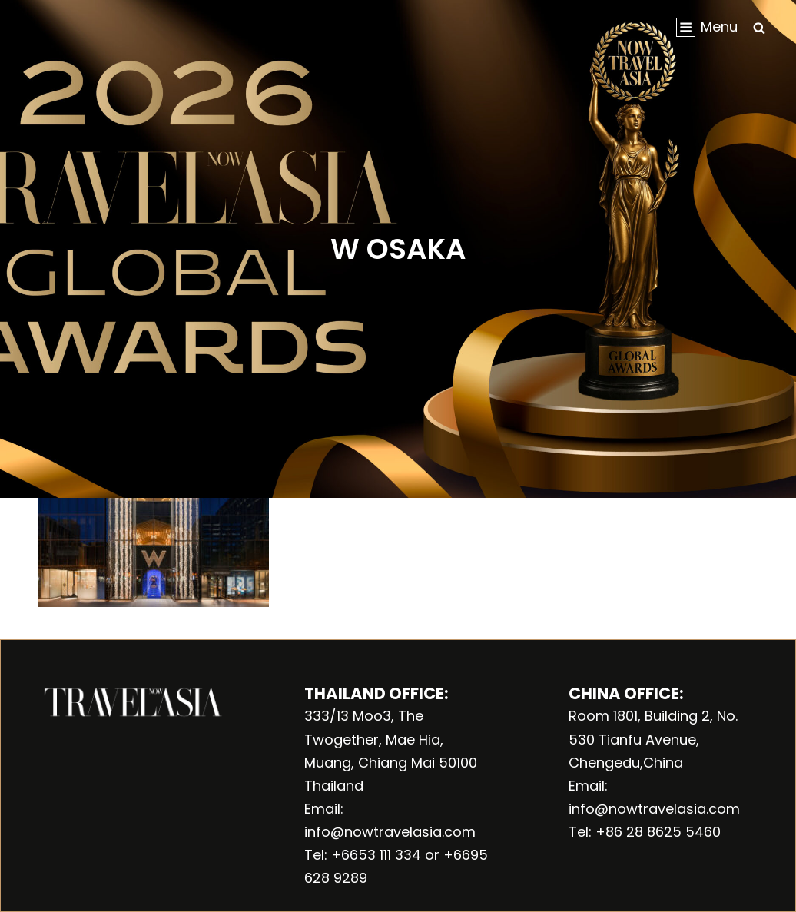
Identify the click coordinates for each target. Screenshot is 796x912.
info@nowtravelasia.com (390, 831)
